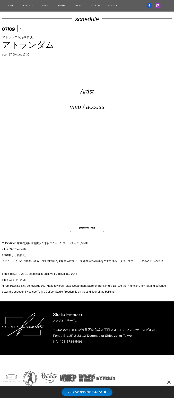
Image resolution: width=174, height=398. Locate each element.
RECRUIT (95, 5)
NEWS (44, 5)
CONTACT (78, 5)
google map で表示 (87, 228)
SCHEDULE (27, 5)
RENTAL (61, 5)
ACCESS (112, 5)
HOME (10, 5)
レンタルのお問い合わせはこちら (87, 391)
